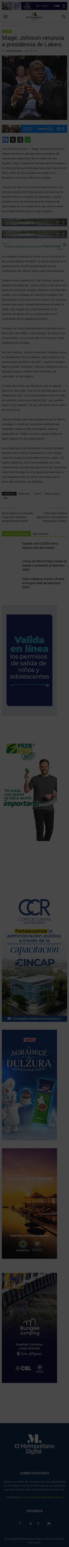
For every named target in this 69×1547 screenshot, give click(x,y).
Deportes (6, 31)
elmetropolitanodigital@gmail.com (42, 1497)
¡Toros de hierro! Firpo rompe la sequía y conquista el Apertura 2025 (44, 565)
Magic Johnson (52, 493)
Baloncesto (24, 493)
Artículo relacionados (16, 533)
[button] (64, 17)
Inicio (4, 25)
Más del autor (41, 533)
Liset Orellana (14, 50)
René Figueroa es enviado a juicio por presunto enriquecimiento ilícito (17, 517)
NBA (5, 498)
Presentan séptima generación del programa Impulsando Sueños (52, 517)
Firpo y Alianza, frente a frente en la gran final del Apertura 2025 (43, 583)
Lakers (37, 493)
